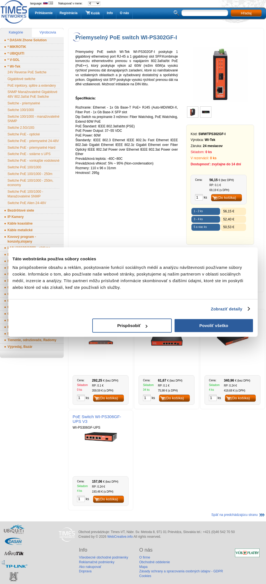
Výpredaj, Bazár (19, 347)
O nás (124, 13)
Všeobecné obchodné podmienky (103, 557)
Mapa (143, 567)
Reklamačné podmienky (96, 562)
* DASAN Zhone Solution (27, 40)
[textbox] (204, 13)
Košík (92, 13)
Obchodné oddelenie (154, 562)
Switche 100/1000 (20, 110)
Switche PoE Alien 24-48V (26, 203)
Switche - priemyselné (23, 103)
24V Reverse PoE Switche (27, 72)
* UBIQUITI (15, 53)
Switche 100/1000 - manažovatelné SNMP (33, 119)
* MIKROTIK (16, 47)
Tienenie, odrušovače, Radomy (32, 340)
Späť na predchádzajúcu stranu (234, 515)
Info (110, 13)
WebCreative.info (120, 537)
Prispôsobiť (132, 325)
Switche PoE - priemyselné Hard (31, 148)
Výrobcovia (48, 32)
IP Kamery (15, 217)
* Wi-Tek (13, 66)
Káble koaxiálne (20, 223)
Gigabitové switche (21, 79)
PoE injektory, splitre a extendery (31, 86)
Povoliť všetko (214, 325)
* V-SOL (13, 60)
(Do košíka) (226, 197)
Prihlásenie (44, 13)
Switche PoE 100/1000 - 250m (29, 174)
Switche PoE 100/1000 (24, 167)
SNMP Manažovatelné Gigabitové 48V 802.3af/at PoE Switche (32, 94)
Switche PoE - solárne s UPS (28, 154)
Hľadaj (246, 13)
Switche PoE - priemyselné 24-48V (33, 141)
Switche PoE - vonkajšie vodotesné (33, 161)
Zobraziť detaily (226, 309)
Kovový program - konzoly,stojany (21, 239)
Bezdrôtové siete (20, 210)
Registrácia (69, 13)
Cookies (145, 576)
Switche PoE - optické (23, 134)
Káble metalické (20, 230)
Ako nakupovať (90, 567)
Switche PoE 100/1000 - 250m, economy (30, 183)
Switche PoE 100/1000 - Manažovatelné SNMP (25, 194)
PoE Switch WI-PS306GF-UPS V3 (97, 419)
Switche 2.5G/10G (20, 128)
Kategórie (16, 32)
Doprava (85, 571)
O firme (144, 557)
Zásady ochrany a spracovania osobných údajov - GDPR (181, 571)
